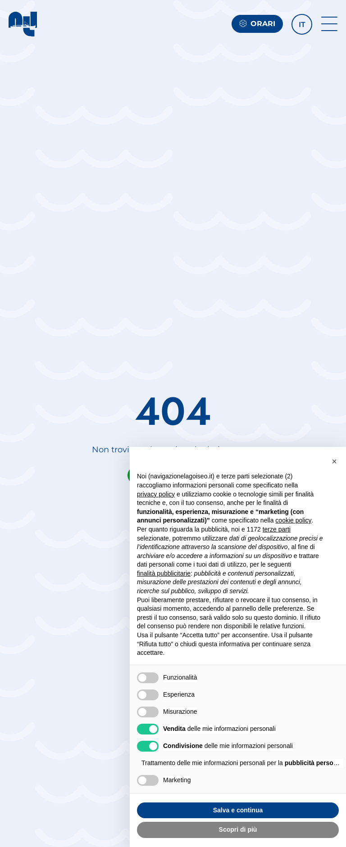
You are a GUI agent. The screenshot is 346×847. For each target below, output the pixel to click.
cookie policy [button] (293, 520)
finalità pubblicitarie (164, 573)
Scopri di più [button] (238, 829)
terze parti (277, 529)
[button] (301, 24)
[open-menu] (329, 24)
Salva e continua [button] (238, 810)
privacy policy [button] (156, 494)
